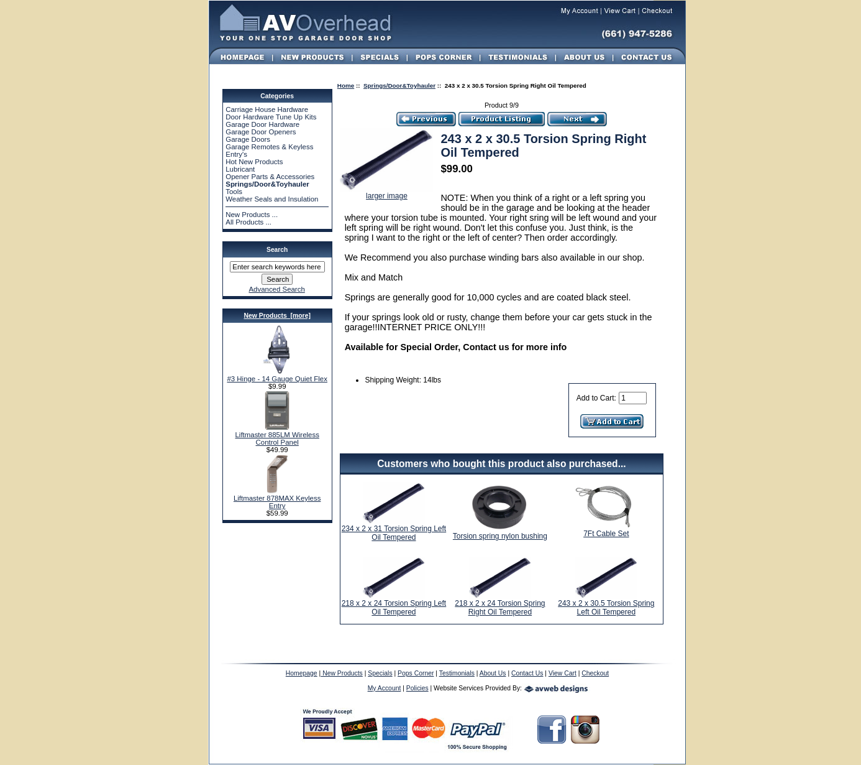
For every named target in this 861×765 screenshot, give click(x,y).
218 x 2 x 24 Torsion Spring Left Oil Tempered (394, 607)
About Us (493, 673)
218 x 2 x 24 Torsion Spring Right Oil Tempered (500, 607)
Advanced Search (276, 289)
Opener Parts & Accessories (270, 176)
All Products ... (248, 222)
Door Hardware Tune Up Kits (271, 117)
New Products (342, 673)
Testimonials (457, 673)
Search (277, 249)
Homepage (301, 673)
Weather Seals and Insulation (272, 199)
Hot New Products (254, 161)
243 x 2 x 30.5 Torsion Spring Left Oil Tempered (606, 607)
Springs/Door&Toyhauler (399, 85)
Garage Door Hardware (262, 124)
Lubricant (240, 169)
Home (345, 85)
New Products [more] (277, 315)
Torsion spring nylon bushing (500, 536)
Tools (234, 191)
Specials (380, 673)
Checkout (595, 673)
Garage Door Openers (261, 132)
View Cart (562, 673)
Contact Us (527, 673)
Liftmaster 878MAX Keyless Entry (277, 498)
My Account (384, 688)
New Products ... (252, 214)
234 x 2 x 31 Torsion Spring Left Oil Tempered (394, 533)
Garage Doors (248, 139)
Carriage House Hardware (267, 109)
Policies (417, 688)
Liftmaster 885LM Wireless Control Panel (277, 435)
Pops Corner (416, 673)
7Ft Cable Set (606, 533)
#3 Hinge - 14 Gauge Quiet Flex (277, 375)
